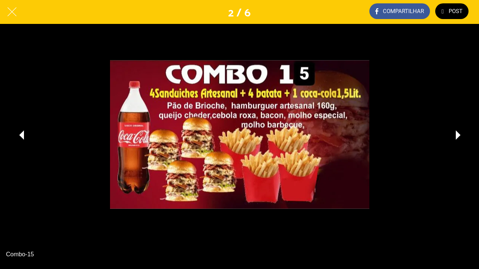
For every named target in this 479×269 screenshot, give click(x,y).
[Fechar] (11, 11)
